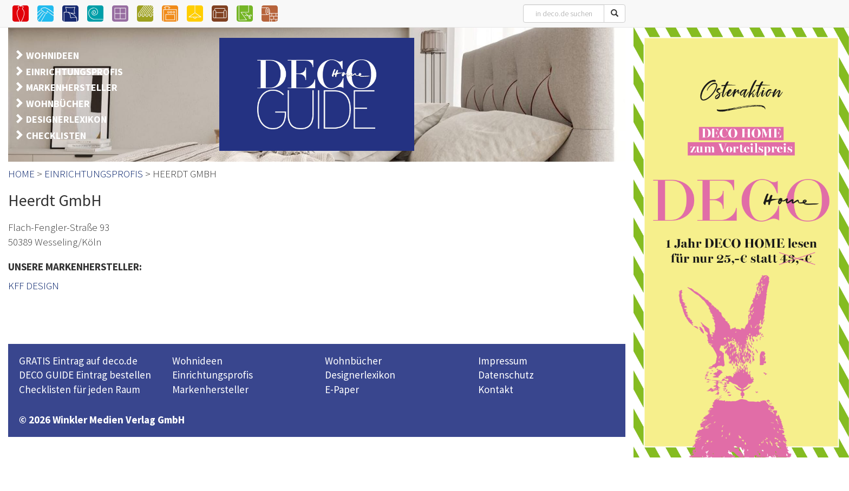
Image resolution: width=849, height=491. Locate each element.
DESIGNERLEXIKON (66, 119)
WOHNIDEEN (52, 55)
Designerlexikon (360, 374)
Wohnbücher (353, 360)
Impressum (502, 360)
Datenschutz (506, 374)
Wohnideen (197, 360)
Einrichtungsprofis (212, 374)
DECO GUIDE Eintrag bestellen (85, 374)
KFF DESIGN (33, 285)
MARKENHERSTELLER (71, 87)
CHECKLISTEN (56, 135)
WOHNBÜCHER (58, 103)
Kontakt (495, 389)
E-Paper (342, 389)
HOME (21, 173)
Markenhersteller (210, 389)
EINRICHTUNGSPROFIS (74, 71)
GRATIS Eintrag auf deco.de (78, 360)
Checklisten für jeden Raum (79, 389)
